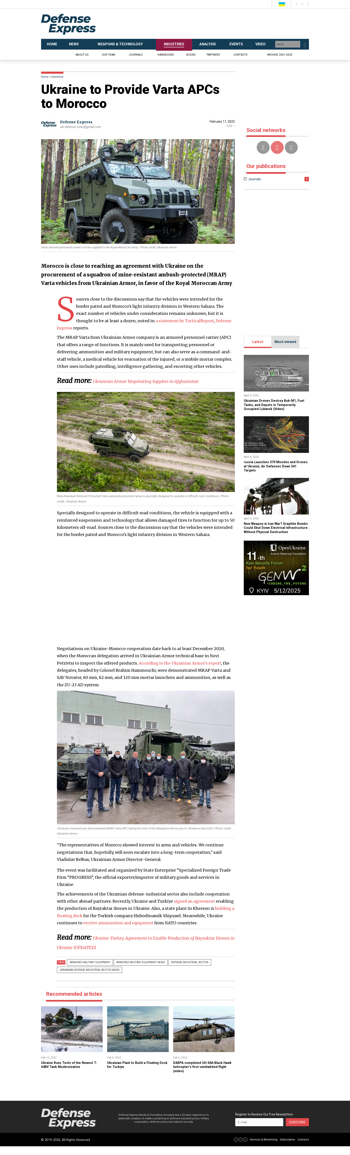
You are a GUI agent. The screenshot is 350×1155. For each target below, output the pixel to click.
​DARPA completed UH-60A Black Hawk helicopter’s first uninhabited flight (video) (202, 1075)
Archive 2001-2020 (279, 54)
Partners (213, 54)
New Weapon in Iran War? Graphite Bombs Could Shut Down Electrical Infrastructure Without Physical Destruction (273, 529)
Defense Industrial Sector (181, 971)
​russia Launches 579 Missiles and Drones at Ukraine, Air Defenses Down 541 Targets (272, 466)
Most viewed (285, 342)
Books (190, 54)
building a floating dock (81, 925)
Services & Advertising (263, 1148)
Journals (135, 54)
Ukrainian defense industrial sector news (88, 978)
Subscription (287, 1148)
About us (81, 54)
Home (44, 76)
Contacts (240, 54)
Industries (57, 76)
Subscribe (297, 1131)
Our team (108, 54)
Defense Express (78, 121)
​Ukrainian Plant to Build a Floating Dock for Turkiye (135, 1073)
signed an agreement (195, 910)
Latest (257, 342)
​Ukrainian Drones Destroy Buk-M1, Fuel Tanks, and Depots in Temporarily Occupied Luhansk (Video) (276, 404)
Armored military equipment (88, 971)
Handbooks (166, 54)
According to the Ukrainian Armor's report (181, 672)
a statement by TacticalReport (186, 320)
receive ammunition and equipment (136, 932)
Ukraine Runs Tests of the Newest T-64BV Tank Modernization (70, 1073)
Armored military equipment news (135, 971)
